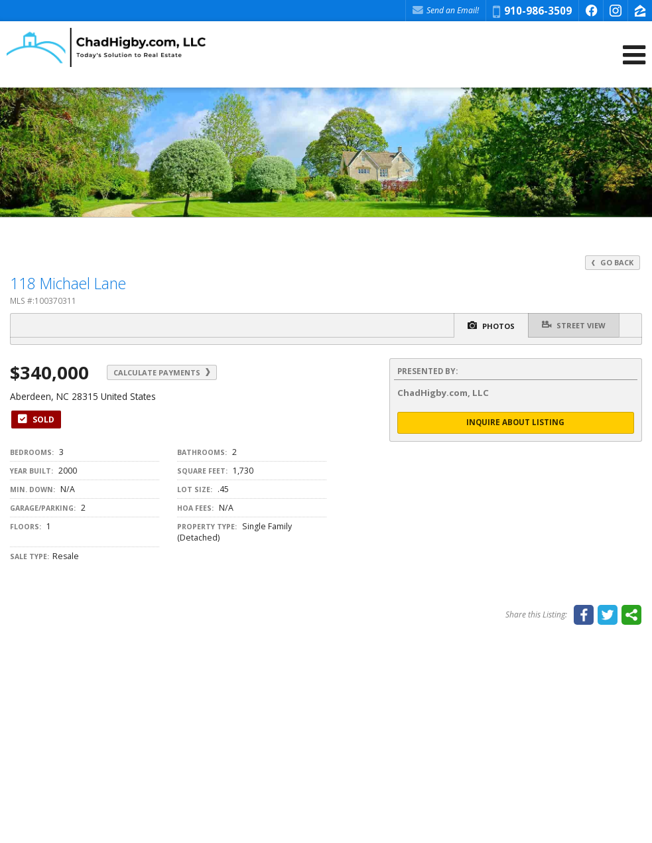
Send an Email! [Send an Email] (446, 10)
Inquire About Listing (515, 422)
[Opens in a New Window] (591, 10)
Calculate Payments (161, 372)
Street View (574, 325)
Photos (491, 325)
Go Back (612, 262)
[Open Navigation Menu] (634, 54)
